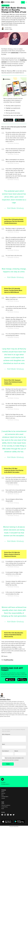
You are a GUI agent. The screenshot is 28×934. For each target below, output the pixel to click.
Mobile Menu (26, 2)
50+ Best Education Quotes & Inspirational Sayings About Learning (13, 634)
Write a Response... (6, 734)
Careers (3, 798)
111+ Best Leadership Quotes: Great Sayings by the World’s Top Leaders (13, 470)
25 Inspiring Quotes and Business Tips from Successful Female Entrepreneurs (14, 221)
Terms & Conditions (5, 805)
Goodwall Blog (9, 2)
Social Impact (5, 5)
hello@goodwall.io (5, 784)
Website (16, 751)
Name (3, 744)
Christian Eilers (8, 28)
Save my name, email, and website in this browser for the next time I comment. (13, 759)
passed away (14, 52)
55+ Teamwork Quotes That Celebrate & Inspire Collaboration (13, 382)
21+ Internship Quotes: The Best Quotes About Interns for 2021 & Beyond (13, 290)
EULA (2, 808)
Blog (2, 795)
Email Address (5, 751)
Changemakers (4, 796)
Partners (3, 793)
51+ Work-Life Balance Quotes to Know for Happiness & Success (12, 554)
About (2, 791)
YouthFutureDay (8, 660)
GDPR (2, 803)
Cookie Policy (4, 807)
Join (23, 2)
